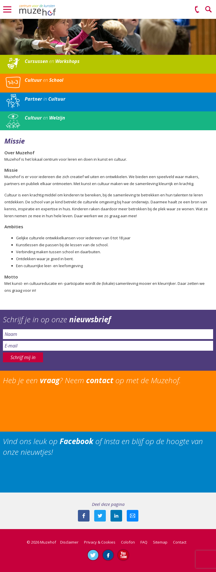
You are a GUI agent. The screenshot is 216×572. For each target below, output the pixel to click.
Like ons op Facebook (108, 555)
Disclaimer (69, 542)
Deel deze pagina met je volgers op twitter (100, 516)
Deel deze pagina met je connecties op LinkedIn (116, 516)
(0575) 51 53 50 (197, 9)
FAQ (143, 542)
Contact (179, 542)
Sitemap (160, 542)
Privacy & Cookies (99, 542)
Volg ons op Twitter (93, 555)
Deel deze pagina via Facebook (84, 516)
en (52, 61)
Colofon (128, 542)
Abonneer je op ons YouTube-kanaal (123, 555)
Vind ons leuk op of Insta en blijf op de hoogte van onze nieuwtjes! (103, 446)
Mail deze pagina (132, 516)
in (45, 99)
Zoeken (209, 9)
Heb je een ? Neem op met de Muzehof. (92, 380)
